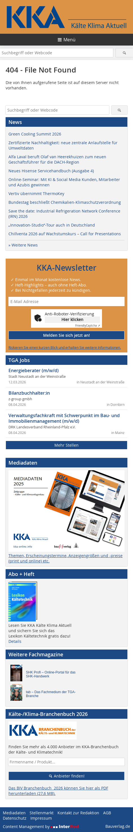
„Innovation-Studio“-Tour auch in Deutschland (51, 225)
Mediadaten (14, 812)
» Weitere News (23, 245)
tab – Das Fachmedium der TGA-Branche (51, 694)
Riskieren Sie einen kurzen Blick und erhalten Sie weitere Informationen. (64, 347)
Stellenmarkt (42, 812)
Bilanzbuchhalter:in (29, 393)
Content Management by (41, 826)
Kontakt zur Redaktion (78, 812)
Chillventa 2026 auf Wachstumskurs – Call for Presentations (64, 233)
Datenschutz (14, 818)
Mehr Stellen (66, 445)
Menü (69, 40)
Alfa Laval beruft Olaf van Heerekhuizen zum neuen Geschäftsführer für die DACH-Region (57, 159)
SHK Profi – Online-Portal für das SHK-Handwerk (51, 674)
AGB (107, 812)
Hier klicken (72, 319)
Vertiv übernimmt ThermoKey (36, 193)
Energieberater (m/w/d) (33, 370)
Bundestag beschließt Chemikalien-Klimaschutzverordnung (64, 202)
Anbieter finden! (67, 776)
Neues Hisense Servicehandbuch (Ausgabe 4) (51, 170)
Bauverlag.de (117, 826)
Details (14, 641)
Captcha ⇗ (87, 325)
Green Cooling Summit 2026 (34, 134)
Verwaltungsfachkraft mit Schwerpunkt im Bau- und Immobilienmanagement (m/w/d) (64, 418)
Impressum (41, 818)
